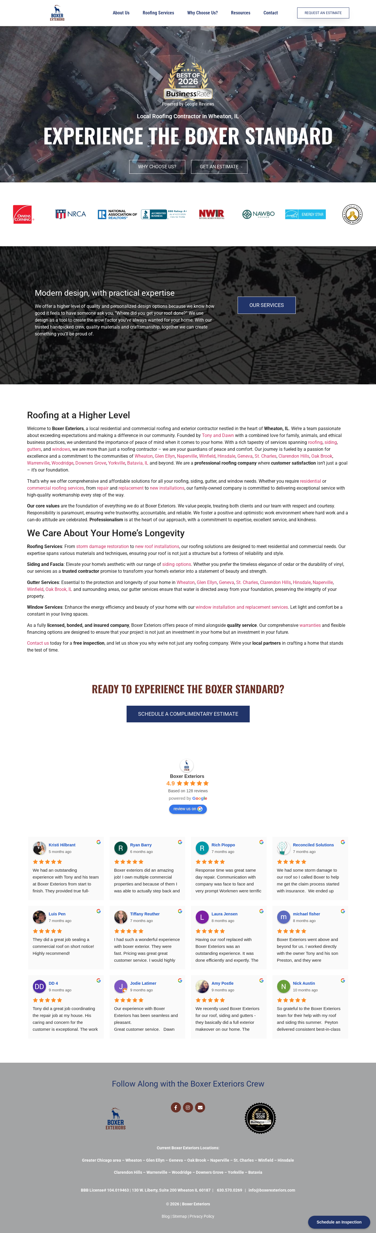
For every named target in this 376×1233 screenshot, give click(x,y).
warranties (310, 625)
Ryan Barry (141, 845)
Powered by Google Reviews (188, 104)
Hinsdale (226, 456)
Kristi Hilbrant (62, 845)
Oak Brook (321, 456)
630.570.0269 (229, 1190)
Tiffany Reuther (145, 914)
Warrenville (38, 463)
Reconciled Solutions (313, 845)
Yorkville (116, 463)
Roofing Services (160, 13)
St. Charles (265, 456)
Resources (242, 13)
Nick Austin (304, 983)
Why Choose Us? (204, 13)
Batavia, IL (137, 463)
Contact (271, 13)
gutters (34, 449)
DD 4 (53, 983)
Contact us (38, 643)
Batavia (255, 1172)
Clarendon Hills (293, 456)
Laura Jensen (225, 914)
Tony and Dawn (218, 435)
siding (331, 442)
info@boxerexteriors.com (272, 1190)
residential (310, 481)
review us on (188, 809)
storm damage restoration (102, 546)
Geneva (245, 456)
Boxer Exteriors (187, 776)
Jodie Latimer (143, 983)
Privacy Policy (202, 1216)
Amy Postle (223, 983)
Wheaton (144, 456)
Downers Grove (90, 463)
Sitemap (179, 1216)
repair (102, 488)
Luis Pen (57, 914)
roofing (315, 442)
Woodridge (62, 463)
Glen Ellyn (165, 456)
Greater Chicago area (101, 1160)
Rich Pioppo (223, 845)
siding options (176, 564)
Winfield (207, 456)
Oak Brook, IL (58, 589)
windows (61, 449)
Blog (166, 1216)
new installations (167, 488)
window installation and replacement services (242, 607)
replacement (131, 488)
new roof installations (157, 546)
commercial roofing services (55, 488)
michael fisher (306, 914)
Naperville (187, 456)
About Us (122, 13)
